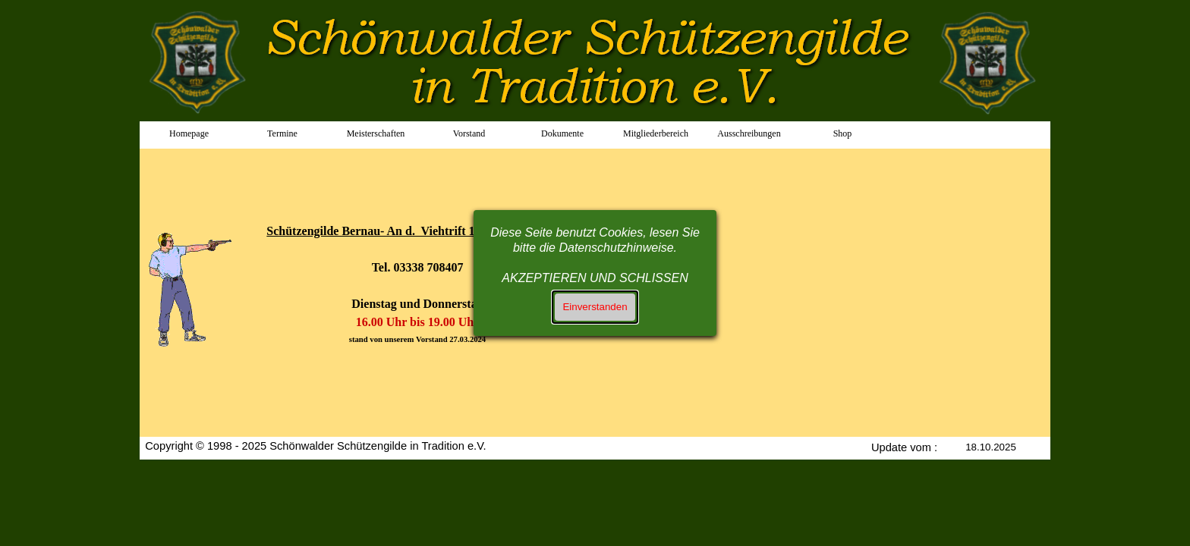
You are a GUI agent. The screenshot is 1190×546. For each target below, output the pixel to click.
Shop (842, 133)
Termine (282, 133)
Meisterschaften (376, 133)
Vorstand (469, 133)
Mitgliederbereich (655, 133)
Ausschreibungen (748, 133)
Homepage (189, 133)
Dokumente (562, 133)
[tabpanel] (195, 253)
